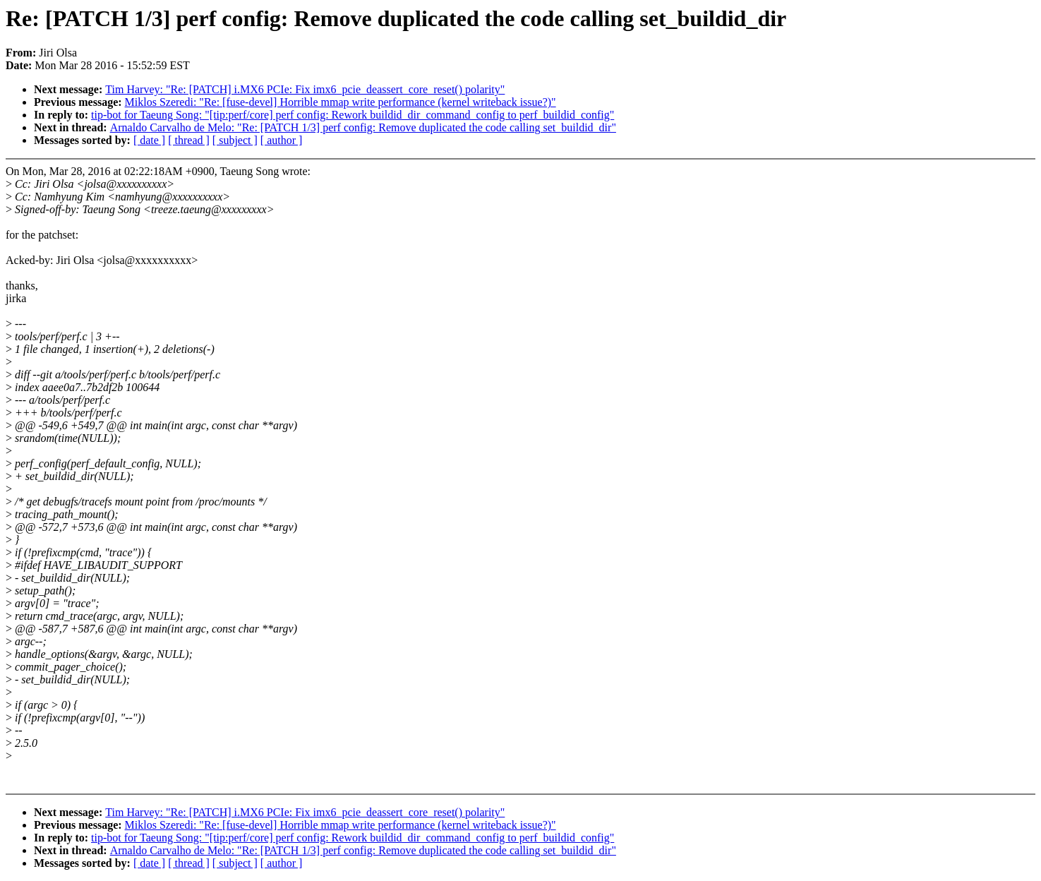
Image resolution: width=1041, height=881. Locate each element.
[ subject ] (235, 140)
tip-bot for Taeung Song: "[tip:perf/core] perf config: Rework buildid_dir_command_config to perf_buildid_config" (352, 115)
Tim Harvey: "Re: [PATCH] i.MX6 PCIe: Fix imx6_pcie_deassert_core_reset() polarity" (305, 89)
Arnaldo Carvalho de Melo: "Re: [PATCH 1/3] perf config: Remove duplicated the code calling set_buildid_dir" (363, 127)
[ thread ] (189, 140)
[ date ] (149, 140)
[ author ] (281, 140)
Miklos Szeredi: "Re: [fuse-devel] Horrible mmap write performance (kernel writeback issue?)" (340, 102)
